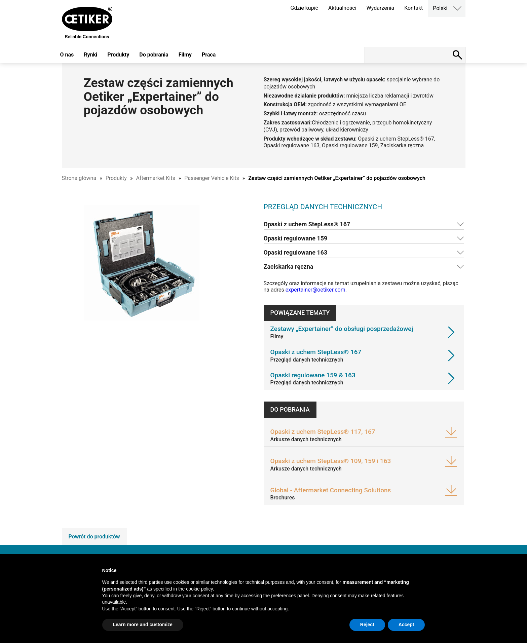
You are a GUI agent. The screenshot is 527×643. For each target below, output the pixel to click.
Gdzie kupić (304, 8)
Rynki (90, 54)
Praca (209, 54)
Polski (440, 8)
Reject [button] (367, 624)
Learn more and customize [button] (143, 624)
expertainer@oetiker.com (315, 290)
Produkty (118, 54)
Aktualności (342, 8)
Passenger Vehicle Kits (211, 178)
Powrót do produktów (94, 536)
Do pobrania (153, 54)
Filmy (185, 54)
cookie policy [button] (199, 589)
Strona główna (79, 178)
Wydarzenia (380, 8)
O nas (67, 54)
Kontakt (413, 8)
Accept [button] (406, 624)
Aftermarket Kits (155, 178)
